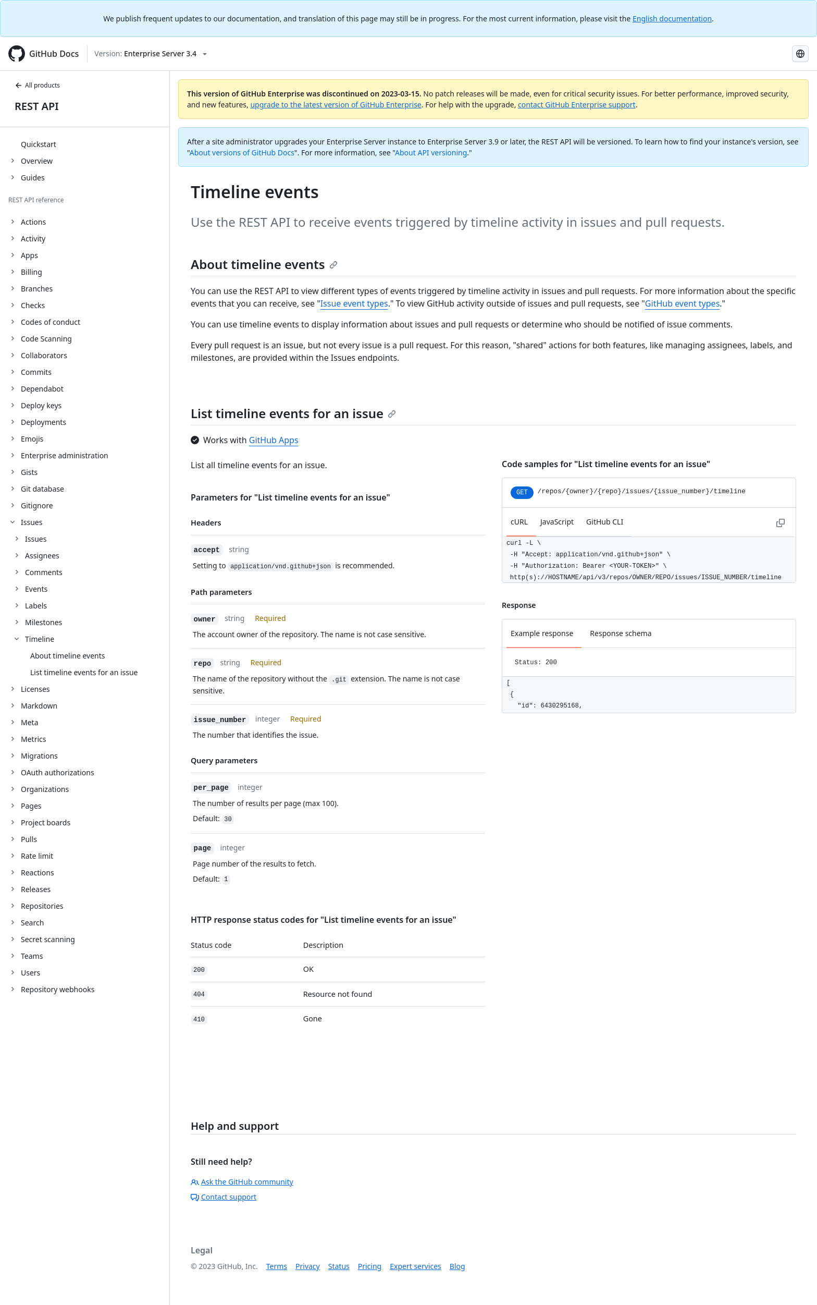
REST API (37, 106)
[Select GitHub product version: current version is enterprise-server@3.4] (151, 53)
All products (37, 85)
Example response (542, 633)
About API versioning (431, 152)
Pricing (369, 1266)
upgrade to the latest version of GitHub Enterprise (335, 104)
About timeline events (264, 264)
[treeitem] (88, 144)
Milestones (43, 622)
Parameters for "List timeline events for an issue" (290, 497)
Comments (44, 572)
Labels (36, 606)
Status (339, 1266)
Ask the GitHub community (242, 1182)
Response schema (620, 633)
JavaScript (557, 522)
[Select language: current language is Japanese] (800, 53)
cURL (519, 522)
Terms (276, 1266)
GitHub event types (682, 303)
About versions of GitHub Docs (242, 152)
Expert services (415, 1266)
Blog (457, 1266)
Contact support (223, 1197)
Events (36, 589)
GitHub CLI (604, 522)
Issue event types (354, 303)
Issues (35, 539)
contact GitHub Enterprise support (577, 104)
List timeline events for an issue (293, 413)
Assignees (42, 555)
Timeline (39, 639)
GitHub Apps (274, 440)
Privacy (307, 1266)
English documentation (672, 18)
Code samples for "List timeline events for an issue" (606, 464)
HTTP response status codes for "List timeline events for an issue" (323, 919)
